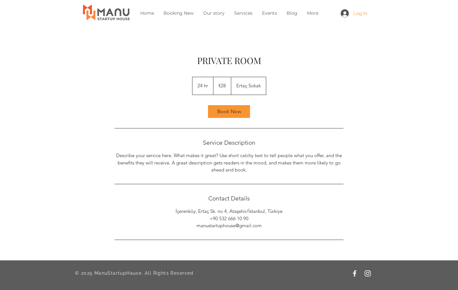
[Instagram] (368, 273)
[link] (229, 111)
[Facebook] (354, 273)
